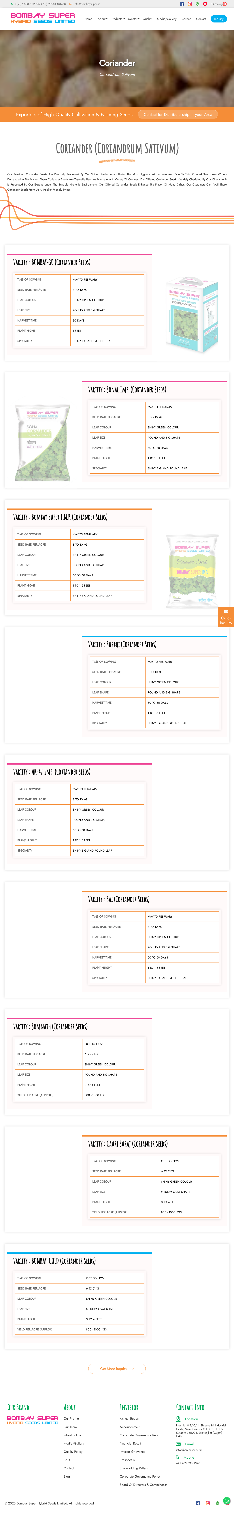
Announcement (130, 1427)
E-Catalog (219, 4)
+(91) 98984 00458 (53, 4)
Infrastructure (72, 1435)
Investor (132, 19)
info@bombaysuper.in (87, 4)
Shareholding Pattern (134, 1468)
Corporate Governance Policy (140, 1476)
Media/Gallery (166, 19)
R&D (67, 1459)
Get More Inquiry (117, 1368)
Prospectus (127, 1459)
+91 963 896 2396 (188, 1463)
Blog (67, 1476)
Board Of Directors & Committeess (143, 1484)
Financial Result (130, 1443)
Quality (147, 19)
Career (186, 19)
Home (88, 19)
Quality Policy (73, 1451)
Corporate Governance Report (140, 1435)
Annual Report (129, 1418)
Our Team (70, 1427)
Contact (201, 19)
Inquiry (218, 19)
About (101, 19)
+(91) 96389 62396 (27, 4)
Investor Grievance (132, 1451)
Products (116, 19)
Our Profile (71, 1418)
